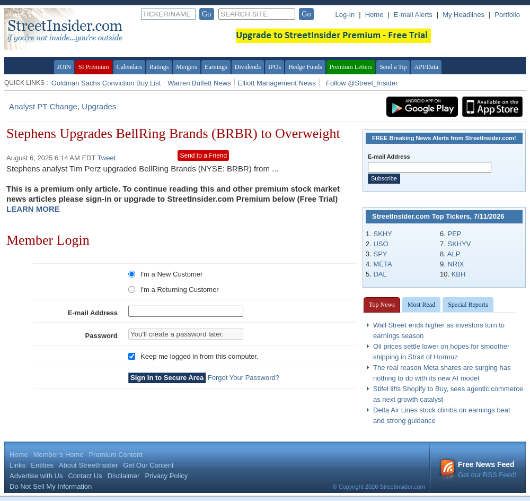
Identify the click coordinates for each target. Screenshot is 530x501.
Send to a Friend (203, 155)
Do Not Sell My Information (51, 486)
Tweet (107, 158)
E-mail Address (93, 313)
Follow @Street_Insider (362, 83)
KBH (459, 274)
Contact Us (85, 476)
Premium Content (116, 455)
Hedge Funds (305, 67)
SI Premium (93, 67)
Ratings (159, 67)
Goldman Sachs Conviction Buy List (106, 83)
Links (17, 465)
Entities (42, 465)
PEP (454, 234)
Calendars (129, 67)
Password (101, 336)
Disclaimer (124, 476)
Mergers (186, 67)
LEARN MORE (33, 208)
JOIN (64, 67)
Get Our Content (148, 465)
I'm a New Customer (171, 274)
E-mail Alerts (413, 15)
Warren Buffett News (199, 83)
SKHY (382, 234)
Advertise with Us (36, 476)
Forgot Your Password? (243, 378)
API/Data (426, 67)
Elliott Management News (277, 83)
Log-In (345, 15)
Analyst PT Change (43, 106)
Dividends (248, 67)
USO (380, 244)
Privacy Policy (166, 476)
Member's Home (58, 455)
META (382, 264)
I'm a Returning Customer (179, 289)
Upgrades (99, 106)
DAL (379, 274)
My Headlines (463, 15)
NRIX (455, 264)
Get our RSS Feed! (478, 469)
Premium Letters (351, 67)
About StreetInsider (88, 465)
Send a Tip (393, 67)
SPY (380, 254)
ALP (454, 254)
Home (374, 15)
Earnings (216, 67)
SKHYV (459, 244)
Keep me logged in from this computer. (199, 356)
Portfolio (507, 15)
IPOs (274, 67)
